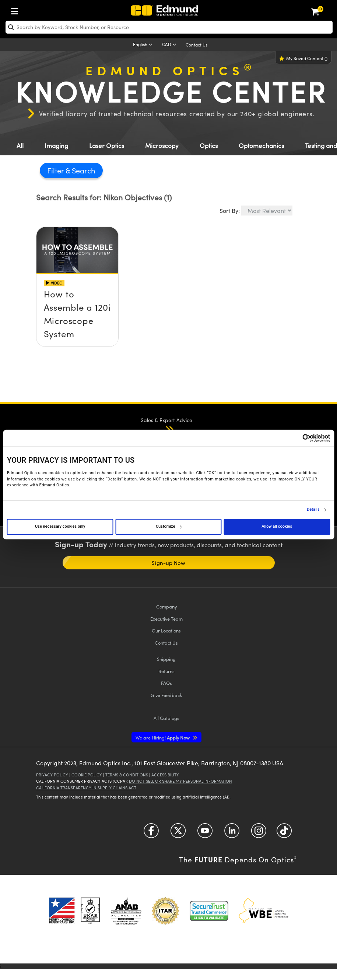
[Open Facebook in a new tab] (151, 833)
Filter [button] (56, 170)
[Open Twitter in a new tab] (178, 833)
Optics (209, 145)
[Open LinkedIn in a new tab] (232, 833)
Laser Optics (106, 145)
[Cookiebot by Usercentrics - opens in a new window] (298, 438)
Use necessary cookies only (60, 526)
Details (313, 510)
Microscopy (162, 145)
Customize (169, 526)
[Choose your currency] (170, 45)
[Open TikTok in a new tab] (284, 833)
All (20, 145)
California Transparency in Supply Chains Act (86, 787)
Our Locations (166, 630)
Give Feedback (166, 695)
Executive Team (166, 618)
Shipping (166, 659)
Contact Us (196, 45)
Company (166, 606)
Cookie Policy (86, 774)
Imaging (56, 145)
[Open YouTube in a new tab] (205, 833)
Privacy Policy (52, 774)
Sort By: (230, 210)
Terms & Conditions (126, 774)
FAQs (166, 683)
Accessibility (165, 774)
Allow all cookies (276, 526)
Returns (166, 671)
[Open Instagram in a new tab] (258, 833)
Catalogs (166, 718)
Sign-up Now (168, 562)
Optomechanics (261, 145)
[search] (169, 27)
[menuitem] (16, 9)
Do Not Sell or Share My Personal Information (180, 781)
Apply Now (163, 737)
